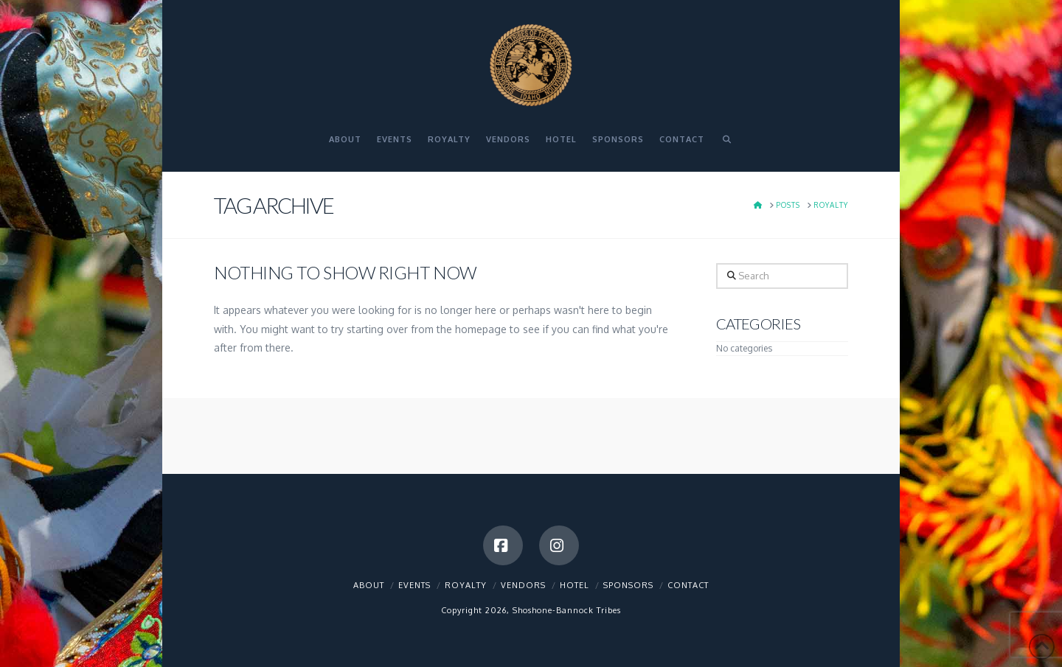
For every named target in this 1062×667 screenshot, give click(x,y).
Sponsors (628, 585)
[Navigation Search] (726, 146)
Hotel (574, 585)
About (368, 585)
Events (414, 585)
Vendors (523, 585)
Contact (688, 585)
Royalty (466, 585)
